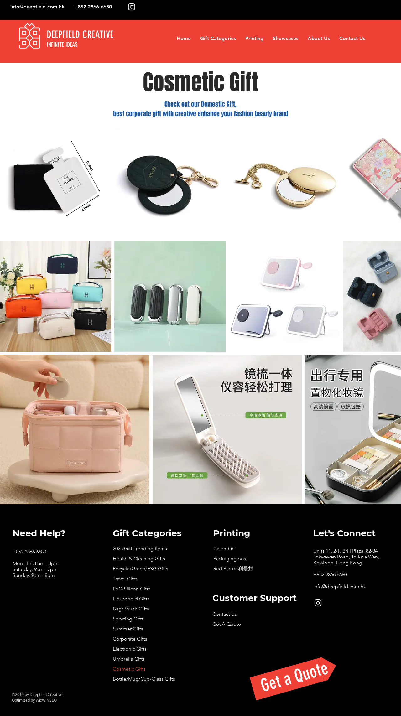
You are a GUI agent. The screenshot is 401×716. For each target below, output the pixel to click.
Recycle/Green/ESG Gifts (140, 569)
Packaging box (230, 559)
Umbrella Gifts (129, 659)
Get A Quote (226, 624)
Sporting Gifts (128, 619)
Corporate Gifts (130, 639)
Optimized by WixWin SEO (34, 700)
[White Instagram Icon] (131, 7)
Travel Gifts (125, 579)
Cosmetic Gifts (129, 669)
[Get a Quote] (294, 677)
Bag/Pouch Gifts (131, 609)
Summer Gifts (128, 629)
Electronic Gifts (130, 649)
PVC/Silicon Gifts (131, 589)
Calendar (223, 549)
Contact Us (224, 614)
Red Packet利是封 (233, 569)
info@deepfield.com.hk (37, 7)
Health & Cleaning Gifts (139, 559)
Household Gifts (131, 599)
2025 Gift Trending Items (140, 549)
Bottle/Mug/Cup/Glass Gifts (144, 679)
